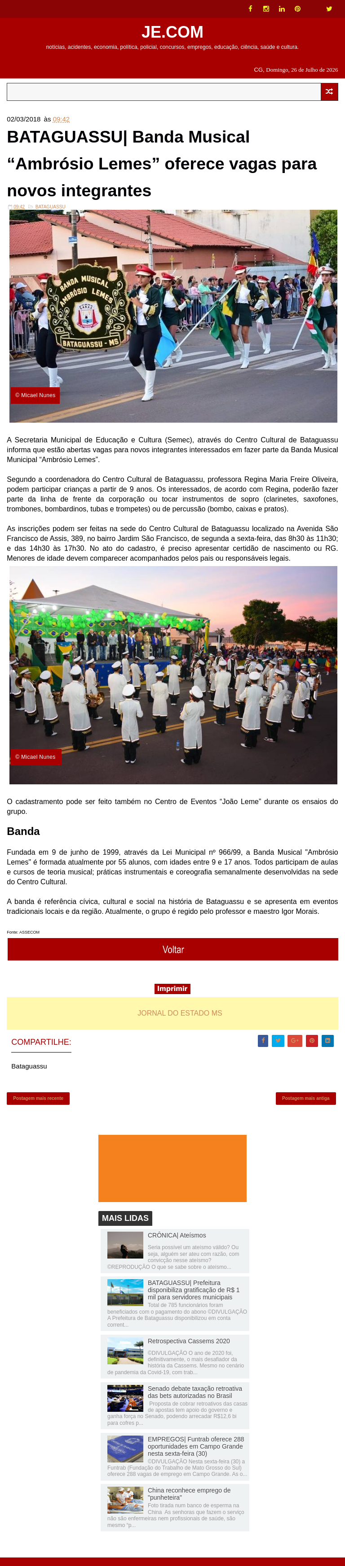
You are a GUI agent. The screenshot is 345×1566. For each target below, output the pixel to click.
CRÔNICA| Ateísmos (177, 1243)
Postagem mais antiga (306, 1105)
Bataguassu (50, 211)
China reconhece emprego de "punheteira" (189, 1502)
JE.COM (172, 32)
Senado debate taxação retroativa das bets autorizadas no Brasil (195, 1400)
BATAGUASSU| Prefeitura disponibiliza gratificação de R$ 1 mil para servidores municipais (194, 1298)
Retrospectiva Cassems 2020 (189, 1349)
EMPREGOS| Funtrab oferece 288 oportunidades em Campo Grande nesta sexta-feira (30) (196, 1454)
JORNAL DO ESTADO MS (179, 1018)
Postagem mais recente (38, 1105)
